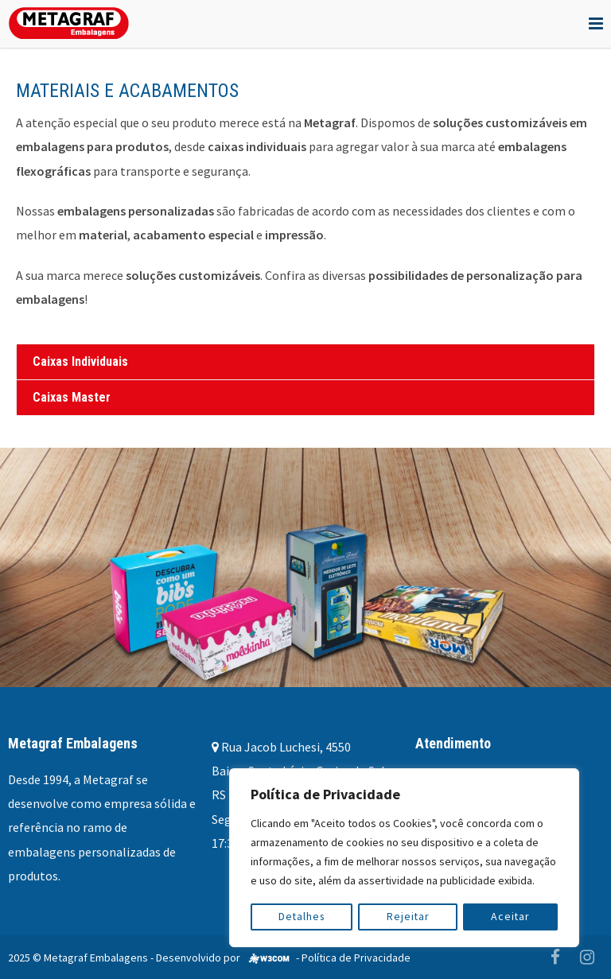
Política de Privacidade (356, 957)
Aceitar (511, 917)
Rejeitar (408, 917)
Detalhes (302, 917)
